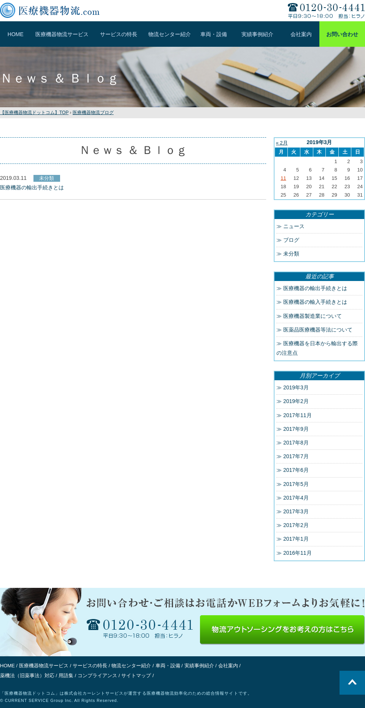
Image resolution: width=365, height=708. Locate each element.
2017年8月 (296, 443)
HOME (16, 34)
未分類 (291, 254)
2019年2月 (296, 401)
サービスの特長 (118, 34)
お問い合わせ (342, 34)
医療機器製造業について (312, 316)
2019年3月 (296, 387)
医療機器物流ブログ (93, 112)
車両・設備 (213, 34)
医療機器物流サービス (62, 34)
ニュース (294, 226)
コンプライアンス (97, 675)
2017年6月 (296, 470)
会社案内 (301, 34)
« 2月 (282, 143)
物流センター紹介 (169, 34)
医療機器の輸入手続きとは (315, 302)
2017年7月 (296, 456)
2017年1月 (296, 539)
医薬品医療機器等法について (317, 330)
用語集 (66, 675)
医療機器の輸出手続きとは (315, 288)
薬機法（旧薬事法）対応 (27, 675)
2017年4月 (296, 498)
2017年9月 (296, 429)
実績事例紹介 (257, 34)
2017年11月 (297, 415)
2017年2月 (296, 525)
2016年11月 (297, 553)
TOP (34, 112)
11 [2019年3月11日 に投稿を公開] (283, 178)
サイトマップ (136, 675)
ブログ (291, 240)
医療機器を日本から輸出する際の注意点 (317, 348)
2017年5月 (296, 484)
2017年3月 (296, 511)
